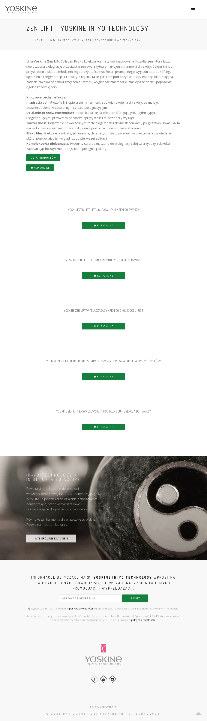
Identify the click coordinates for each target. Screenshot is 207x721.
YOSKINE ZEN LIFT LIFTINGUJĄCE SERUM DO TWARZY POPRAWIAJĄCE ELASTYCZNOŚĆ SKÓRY (103, 361)
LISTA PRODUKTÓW (43, 157)
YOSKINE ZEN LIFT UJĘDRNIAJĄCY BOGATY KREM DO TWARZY (103, 260)
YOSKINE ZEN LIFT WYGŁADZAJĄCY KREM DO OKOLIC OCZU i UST (103, 310)
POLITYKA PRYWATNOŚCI (103, 707)
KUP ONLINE (40, 167)
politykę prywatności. (81, 608)
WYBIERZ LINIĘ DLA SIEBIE (51, 538)
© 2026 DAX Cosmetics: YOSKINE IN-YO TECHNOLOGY (103, 713)
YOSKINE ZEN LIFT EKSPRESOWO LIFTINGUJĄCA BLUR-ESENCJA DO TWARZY (103, 411)
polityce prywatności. (143, 619)
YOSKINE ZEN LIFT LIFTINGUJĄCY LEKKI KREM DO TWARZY (103, 210)
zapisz (135, 598)
